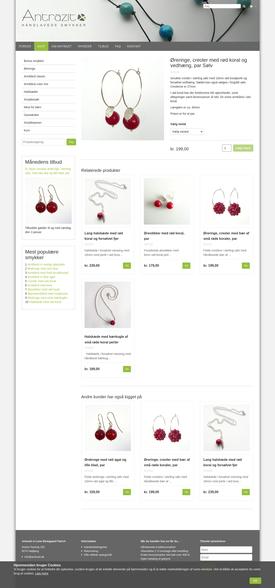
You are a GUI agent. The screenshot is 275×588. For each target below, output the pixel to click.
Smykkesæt (31, 99)
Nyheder (85, 46)
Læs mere (41, 573)
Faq (118, 46)
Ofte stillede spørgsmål (98, 554)
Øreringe (29, 68)
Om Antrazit (61, 46)
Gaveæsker (31, 115)
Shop (41, 46)
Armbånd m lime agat (41, 277)
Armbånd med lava (39, 285)
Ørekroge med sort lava (43, 268)
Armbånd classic (34, 76)
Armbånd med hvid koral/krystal (47, 272)
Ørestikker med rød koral (44, 289)
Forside (25, 46)
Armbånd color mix (36, 84)
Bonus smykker (34, 61)
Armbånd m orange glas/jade (46, 264)
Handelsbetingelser (95, 547)
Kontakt (134, 46)
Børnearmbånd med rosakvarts (48, 293)
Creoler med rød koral (42, 281)
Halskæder (31, 91)
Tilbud (103, 46)
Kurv (27, 130)
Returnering (91, 551)
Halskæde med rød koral (45, 302)
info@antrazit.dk (34, 556)
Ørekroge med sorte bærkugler (47, 297)
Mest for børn (32, 107)
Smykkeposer (33, 122)
